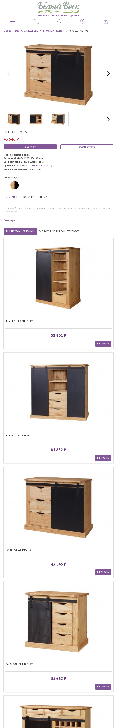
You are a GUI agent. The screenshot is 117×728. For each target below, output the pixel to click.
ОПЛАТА (43, 196)
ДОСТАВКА (28, 196)
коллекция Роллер (52, 30)
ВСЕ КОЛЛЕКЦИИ (32, 30)
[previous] (9, 73)
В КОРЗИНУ (30, 147)
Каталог (18, 30)
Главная (7, 30)
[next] (108, 73)
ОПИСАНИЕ (12, 196)
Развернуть (9, 220)
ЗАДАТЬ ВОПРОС (87, 147)
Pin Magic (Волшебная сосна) (37, 165)
